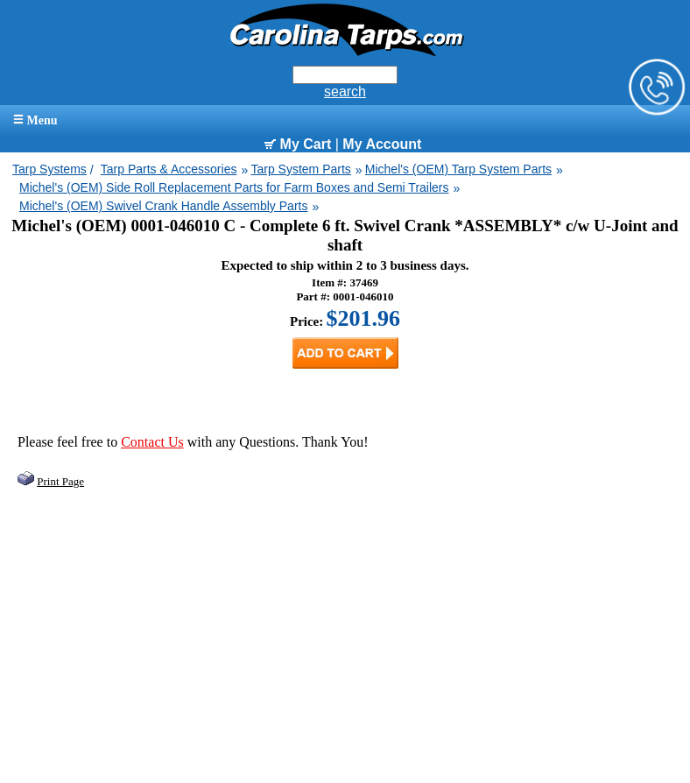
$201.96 (364, 318)
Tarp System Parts (300, 169)
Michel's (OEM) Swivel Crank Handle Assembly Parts (163, 206)
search (345, 91)
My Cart (297, 144)
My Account (381, 144)
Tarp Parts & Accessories (169, 169)
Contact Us (152, 441)
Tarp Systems (49, 169)
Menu (35, 120)
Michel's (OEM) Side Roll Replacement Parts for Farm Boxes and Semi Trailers (234, 187)
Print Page (60, 481)
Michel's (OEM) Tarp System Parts (458, 169)
